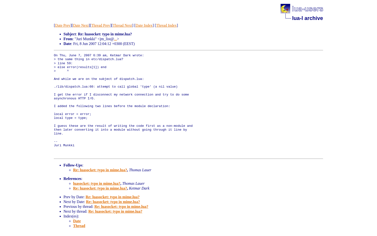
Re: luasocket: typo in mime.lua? (100, 170)
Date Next (81, 25)
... (115, 39)
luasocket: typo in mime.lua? (96, 183)
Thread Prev (100, 25)
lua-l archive (307, 18)
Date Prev (62, 25)
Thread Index (166, 25)
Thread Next (122, 25)
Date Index (144, 25)
